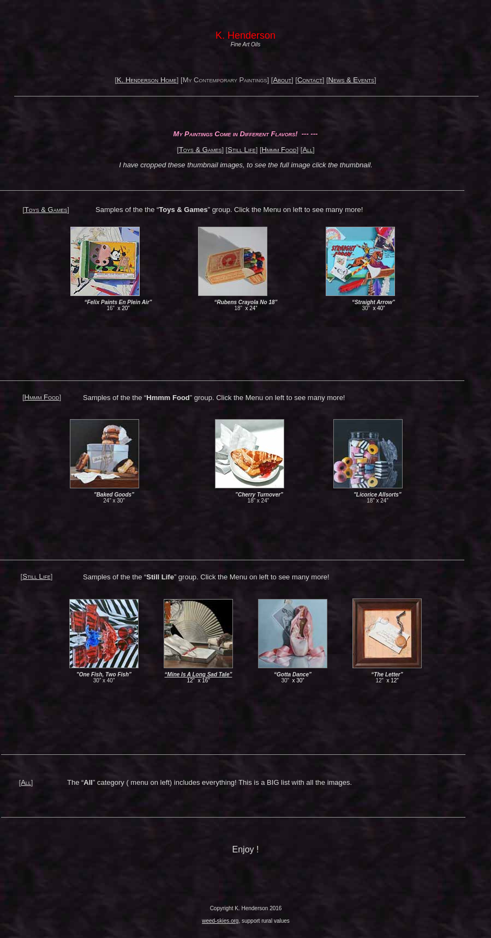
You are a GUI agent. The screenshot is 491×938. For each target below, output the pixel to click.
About (282, 80)
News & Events (351, 80)
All (307, 150)
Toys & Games (200, 150)
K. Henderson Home (147, 80)
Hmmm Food (279, 150)
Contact (309, 80)
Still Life (241, 150)
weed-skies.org (220, 921)
